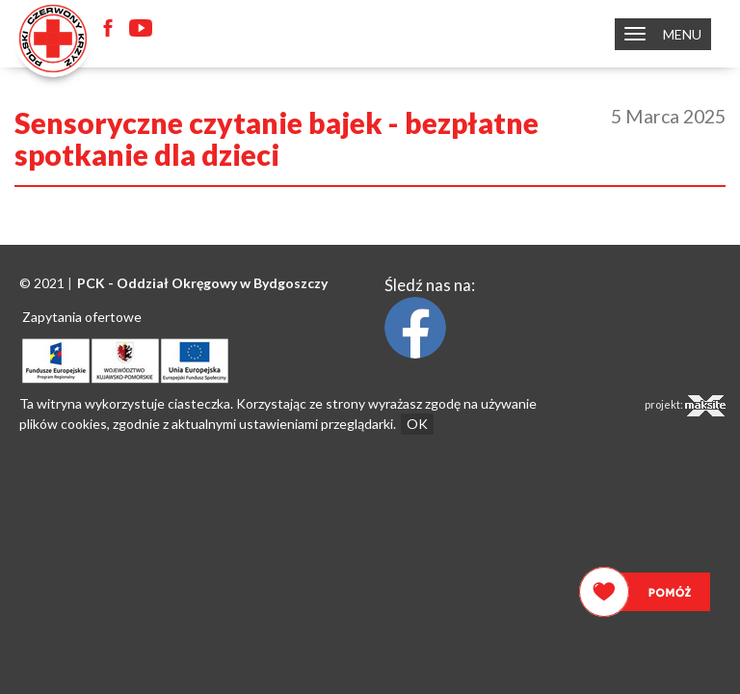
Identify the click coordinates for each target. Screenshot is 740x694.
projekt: (685, 405)
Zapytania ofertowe (82, 316)
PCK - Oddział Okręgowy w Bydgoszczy (202, 283)
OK (417, 423)
